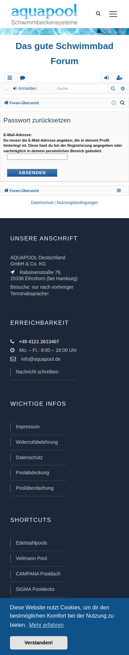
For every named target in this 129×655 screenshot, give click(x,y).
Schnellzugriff (11, 79)
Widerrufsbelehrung (37, 442)
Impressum (28, 426)
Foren (24, 79)
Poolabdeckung (32, 472)
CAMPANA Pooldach (38, 573)
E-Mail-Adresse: (17, 135)
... (6, 88)
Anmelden (27, 88)
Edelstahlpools (31, 543)
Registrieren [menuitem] (121, 79)
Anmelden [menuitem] (108, 79)
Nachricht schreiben (37, 371)
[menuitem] (122, 103)
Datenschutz (29, 457)
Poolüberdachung (35, 488)
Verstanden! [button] (38, 642)
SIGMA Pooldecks (35, 589)
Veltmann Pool (31, 558)
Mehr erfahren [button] (46, 625)
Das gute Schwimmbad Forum (64, 53)
